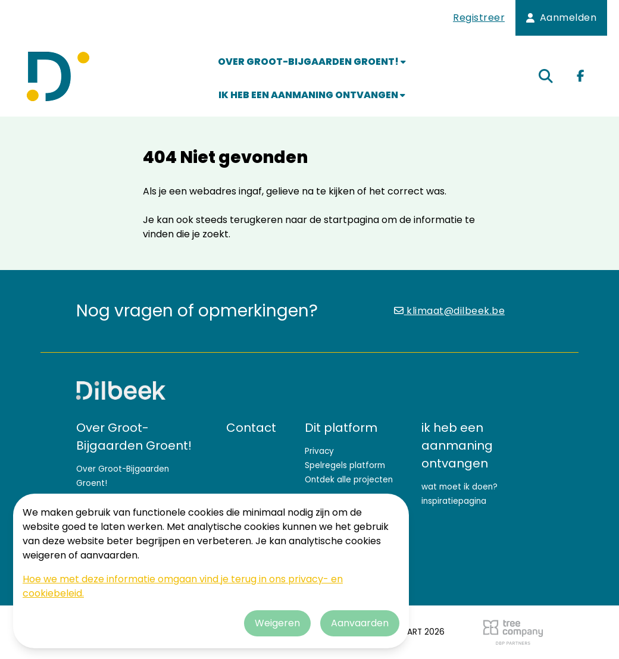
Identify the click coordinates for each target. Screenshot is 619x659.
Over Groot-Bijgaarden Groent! (312, 61)
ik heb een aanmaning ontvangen (311, 95)
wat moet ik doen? (459, 486)
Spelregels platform (345, 465)
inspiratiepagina (453, 501)
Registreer (479, 17)
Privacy (319, 451)
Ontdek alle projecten (349, 479)
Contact (251, 427)
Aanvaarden (360, 623)
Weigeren (277, 623)
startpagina (351, 220)
